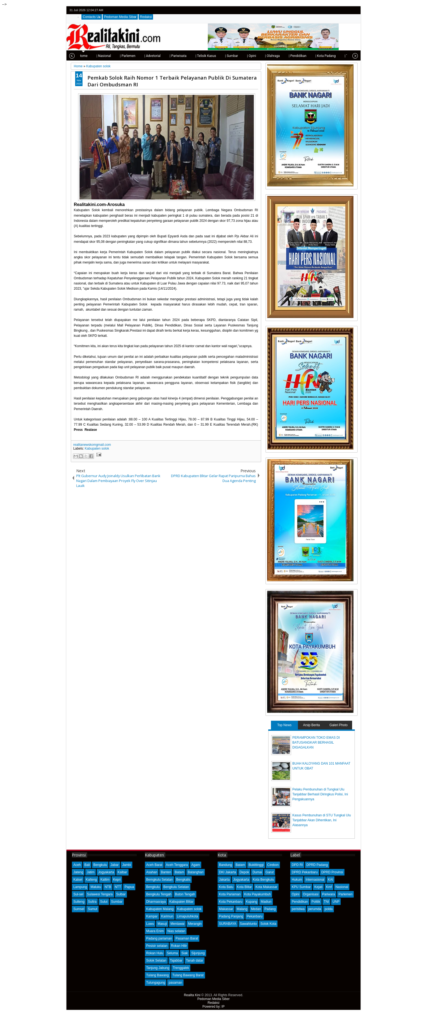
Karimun (167, 916)
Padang (270, 909)
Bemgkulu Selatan (159, 879)
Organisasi (310, 894)
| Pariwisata (158, 56)
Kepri (117, 879)
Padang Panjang (231, 916)
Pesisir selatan (156, 946)
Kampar (152, 916)
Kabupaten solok (97, 448)
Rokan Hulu (154, 953)
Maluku (95, 887)
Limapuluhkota (187, 916)
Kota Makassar (266, 887)
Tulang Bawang (157, 975)
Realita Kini (192, 995)
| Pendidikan (278, 56)
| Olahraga (253, 56)
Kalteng (91, 879)
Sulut (103, 902)
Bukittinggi (256, 865)
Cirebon (273, 865)
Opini (295, 894)
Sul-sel (78, 894)
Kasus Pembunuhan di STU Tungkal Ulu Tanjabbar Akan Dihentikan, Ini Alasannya (321, 820)
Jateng (78, 872)
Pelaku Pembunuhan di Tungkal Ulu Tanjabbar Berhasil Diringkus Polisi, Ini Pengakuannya (320, 794)
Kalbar (122, 872)
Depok (244, 872)
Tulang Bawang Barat (188, 975)
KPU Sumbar (301, 887)
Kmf (329, 887)
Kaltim (104, 879)
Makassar (226, 909)
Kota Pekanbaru (230, 902)
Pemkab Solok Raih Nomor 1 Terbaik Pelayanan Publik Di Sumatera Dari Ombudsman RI (172, 81)
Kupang (251, 902)
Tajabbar (176, 960)
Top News (284, 725)
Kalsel (77, 879)
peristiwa (298, 909)
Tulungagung (155, 982)
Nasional (341, 887)
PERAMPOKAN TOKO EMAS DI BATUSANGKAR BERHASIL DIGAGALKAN (316, 742)
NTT (118, 887)
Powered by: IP (213, 1006)
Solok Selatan (156, 960)
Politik (316, 902)
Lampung (80, 887)
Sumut (92, 909)
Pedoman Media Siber (120, 17)
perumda (314, 909)
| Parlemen (108, 56)
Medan (256, 909)
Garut (270, 872)
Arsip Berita (311, 725)
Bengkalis (183, 879)
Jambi (126, 865)
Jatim (90, 872)
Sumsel (78, 909)
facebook (339, 10)
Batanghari (195, 872)
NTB (108, 887)
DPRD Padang (317, 865)
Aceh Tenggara (177, 865)
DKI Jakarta (227, 872)
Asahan (151, 872)
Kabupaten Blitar (181, 902)
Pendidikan (300, 902)
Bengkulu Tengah (159, 894)
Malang (242, 909)
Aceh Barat (154, 865)
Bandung (225, 865)
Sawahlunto (248, 924)
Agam (195, 865)
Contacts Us (91, 17)
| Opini (232, 56)
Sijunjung (198, 953)
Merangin (195, 924)
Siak (184, 953)
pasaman (175, 982)
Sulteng (78, 902)
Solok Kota (268, 924)
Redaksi (146, 17)
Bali (87, 865)
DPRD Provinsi (332, 872)
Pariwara (328, 894)
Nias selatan (176, 931)
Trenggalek (181, 968)
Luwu (150, 924)
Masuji (162, 924)
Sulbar (121, 894)
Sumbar (117, 902)
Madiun (266, 902)
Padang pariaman (159, 938)
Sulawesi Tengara (100, 894)
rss (354, 10)
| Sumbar (212, 56)
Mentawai (177, 924)
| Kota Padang (306, 56)
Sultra (92, 902)
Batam (179, 872)
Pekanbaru (255, 916)
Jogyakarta (106, 872)
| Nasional (84, 56)
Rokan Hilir (179, 946)
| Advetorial (133, 56)
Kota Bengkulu (263, 879)
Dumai (257, 872)
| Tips (329, 56)
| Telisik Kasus (186, 56)
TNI (326, 902)
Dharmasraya (156, 902)
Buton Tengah (185, 894)
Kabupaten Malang (160, 909)
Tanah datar (194, 960)
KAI (330, 879)
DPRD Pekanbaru (305, 872)
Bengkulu (100, 865)
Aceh (77, 865)
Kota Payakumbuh (257, 894)
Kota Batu (226, 887)
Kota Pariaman (229, 894)
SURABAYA (227, 924)
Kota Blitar (244, 887)
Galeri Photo (339, 725)
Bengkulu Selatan (176, 887)
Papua (129, 887)
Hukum (297, 879)
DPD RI (297, 865)
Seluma (172, 953)
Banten (166, 872)
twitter (332, 10)
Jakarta (224, 879)
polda (329, 909)
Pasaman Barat (186, 938)
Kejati (318, 887)
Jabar (115, 865)
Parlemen (345, 894)
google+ (346, 10)
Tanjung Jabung (157, 968)
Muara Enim (155, 931)
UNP (336, 902)
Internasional (315, 879)
